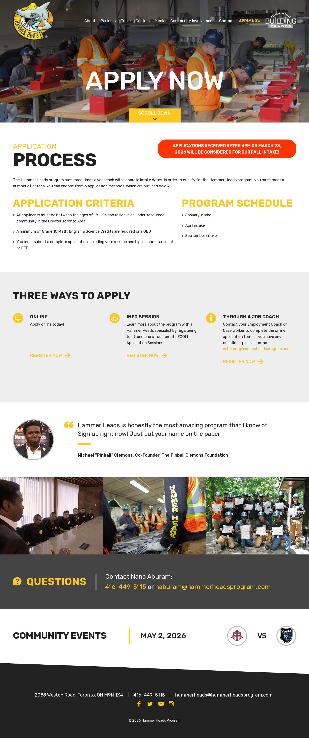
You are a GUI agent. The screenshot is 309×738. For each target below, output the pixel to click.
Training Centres (135, 21)
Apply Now (249, 21)
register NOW (142, 355)
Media (160, 21)
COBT (271, 17)
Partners (108, 21)
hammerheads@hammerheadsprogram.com (224, 695)
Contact (226, 21)
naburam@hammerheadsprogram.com (257, 348)
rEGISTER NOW (46, 355)
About (89, 21)
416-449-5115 (125, 587)
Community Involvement (192, 21)
